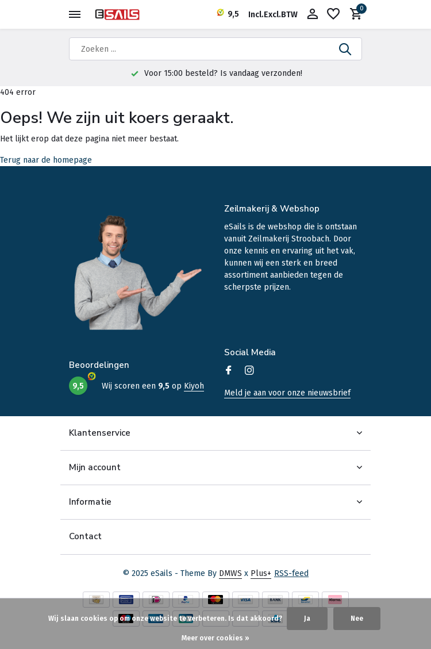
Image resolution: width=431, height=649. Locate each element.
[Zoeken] (215, 48)
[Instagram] (249, 371)
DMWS (230, 573)
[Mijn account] (312, 14)
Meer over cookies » (215, 638)
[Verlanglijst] (333, 14)
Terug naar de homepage (46, 160)
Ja (307, 619)
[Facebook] (228, 371)
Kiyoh (194, 386)
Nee (357, 619)
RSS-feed (291, 573)
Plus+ (261, 573)
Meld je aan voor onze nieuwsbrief (287, 393)
